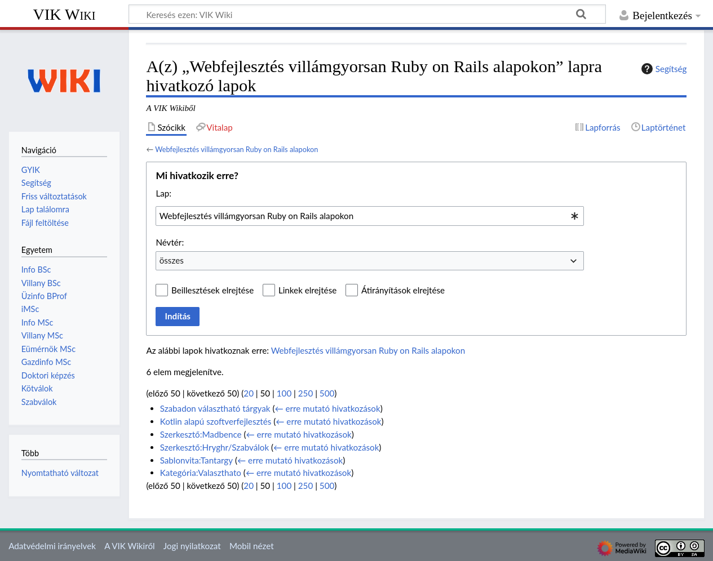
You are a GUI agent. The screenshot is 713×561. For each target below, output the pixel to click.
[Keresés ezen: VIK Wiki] (367, 14)
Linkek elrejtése (307, 290)
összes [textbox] (172, 260)
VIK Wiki (64, 14)
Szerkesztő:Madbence (201, 434)
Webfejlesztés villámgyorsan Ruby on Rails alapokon (236, 149)
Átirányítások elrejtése (403, 290)
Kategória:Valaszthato (200, 473)
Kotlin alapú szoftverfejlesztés (216, 421)
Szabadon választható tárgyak (215, 408)
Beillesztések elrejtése (212, 290)
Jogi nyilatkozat (192, 546)
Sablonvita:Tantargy (196, 460)
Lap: (163, 193)
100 (284, 393)
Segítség (663, 68)
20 (248, 393)
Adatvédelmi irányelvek (52, 546)
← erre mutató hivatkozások (327, 408)
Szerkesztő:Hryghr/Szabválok (214, 447)
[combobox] (370, 215)
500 (327, 393)
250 (305, 393)
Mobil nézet (251, 546)
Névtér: (170, 242)
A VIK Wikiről (129, 546)
